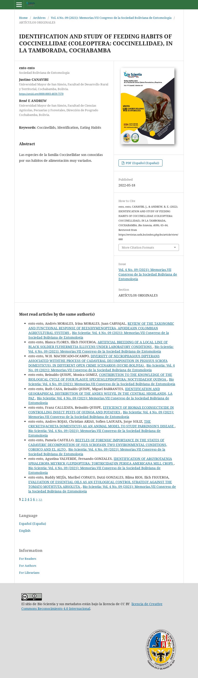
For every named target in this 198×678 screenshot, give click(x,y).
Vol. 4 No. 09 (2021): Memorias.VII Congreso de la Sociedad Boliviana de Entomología (111, 18)
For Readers (27, 559)
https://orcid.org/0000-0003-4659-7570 (41, 93)
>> (40, 499)
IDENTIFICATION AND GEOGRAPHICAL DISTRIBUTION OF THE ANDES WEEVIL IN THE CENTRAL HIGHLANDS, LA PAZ (100, 393)
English (24, 530)
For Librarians (29, 572)
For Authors (27, 565)
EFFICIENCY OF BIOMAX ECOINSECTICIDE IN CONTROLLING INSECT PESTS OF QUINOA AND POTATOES (101, 409)
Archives (39, 18)
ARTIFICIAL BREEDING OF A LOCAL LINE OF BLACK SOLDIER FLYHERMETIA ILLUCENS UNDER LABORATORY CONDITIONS (98, 344)
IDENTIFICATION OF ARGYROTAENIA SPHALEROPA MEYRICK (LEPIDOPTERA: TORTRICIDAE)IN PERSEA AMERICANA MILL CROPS (101, 460)
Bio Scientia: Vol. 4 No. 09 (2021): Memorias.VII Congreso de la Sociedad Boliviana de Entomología (101, 349)
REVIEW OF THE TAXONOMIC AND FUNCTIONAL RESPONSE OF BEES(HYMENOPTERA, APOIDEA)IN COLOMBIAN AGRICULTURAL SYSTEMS (101, 328)
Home (23, 18)
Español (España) (32, 523)
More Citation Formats (138, 247)
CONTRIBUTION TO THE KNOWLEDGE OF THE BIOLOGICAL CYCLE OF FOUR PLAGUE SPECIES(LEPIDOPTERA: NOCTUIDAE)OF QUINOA (100, 376)
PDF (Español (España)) (142, 163)
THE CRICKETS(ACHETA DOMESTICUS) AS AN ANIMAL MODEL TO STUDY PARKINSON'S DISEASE (101, 423)
